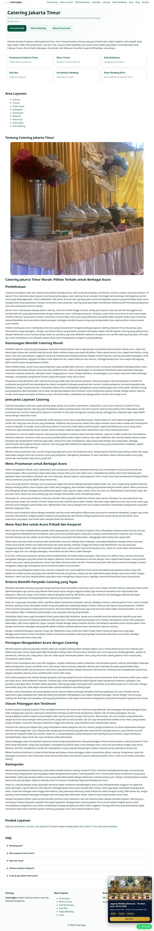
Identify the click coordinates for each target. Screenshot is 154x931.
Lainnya (106, 2)
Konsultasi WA (17, 28)
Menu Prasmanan (62, 28)
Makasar (17, 116)
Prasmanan (52, 2)
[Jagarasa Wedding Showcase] (130, 888)
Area (131, 2)
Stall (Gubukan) (82, 2)
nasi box (30, 826)
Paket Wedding (119, 2)
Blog (137, 2)
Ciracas (16, 102)
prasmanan (19, 826)
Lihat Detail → (130, 918)
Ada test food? (16, 860)
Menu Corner (66, 2)
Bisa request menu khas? (21, 853)
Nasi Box (96, 2)
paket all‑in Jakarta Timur (86, 826)
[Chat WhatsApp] (144, 926)
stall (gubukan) (42, 826)
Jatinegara (17, 109)
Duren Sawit (18, 106)
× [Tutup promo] (148, 879)
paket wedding (110, 826)
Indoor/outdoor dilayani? (21, 868)
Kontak (145, 2)
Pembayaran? (16, 845)
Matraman (18, 119)
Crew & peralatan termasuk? (23, 875)
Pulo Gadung (19, 126)
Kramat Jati (18, 112)
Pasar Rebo (18, 122)
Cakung (16, 99)
